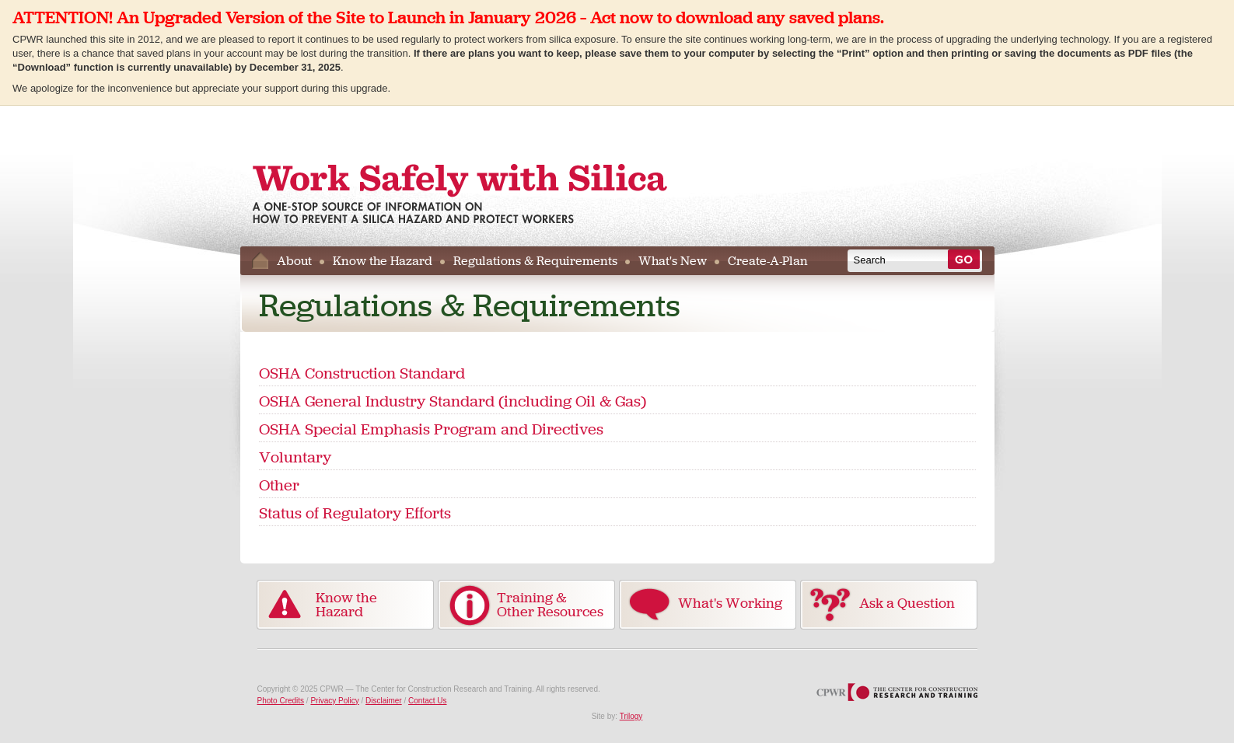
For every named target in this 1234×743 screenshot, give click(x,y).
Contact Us (427, 700)
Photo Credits (281, 700)
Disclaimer (383, 700)
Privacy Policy (334, 700)
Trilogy (631, 716)
